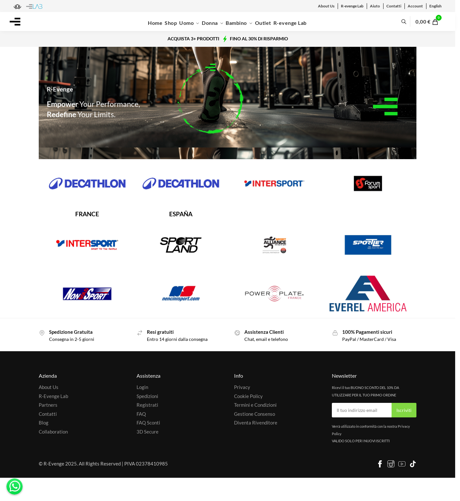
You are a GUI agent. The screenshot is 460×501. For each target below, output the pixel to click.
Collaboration (53, 432)
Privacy (242, 387)
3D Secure (147, 432)
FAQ (141, 414)
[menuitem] (435, 6)
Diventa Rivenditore (255, 422)
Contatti (393, 6)
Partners (48, 405)
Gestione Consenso (254, 414)
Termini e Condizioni (255, 405)
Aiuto (375, 6)
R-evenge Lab (352, 6)
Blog (43, 422)
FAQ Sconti (148, 422)
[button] (430, 21)
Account (415, 6)
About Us (326, 6)
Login (142, 387)
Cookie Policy (248, 396)
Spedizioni (147, 396)
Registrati (147, 405)
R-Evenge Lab (53, 396)
